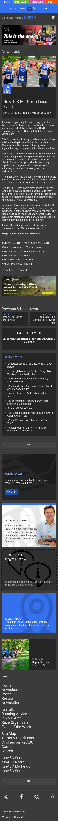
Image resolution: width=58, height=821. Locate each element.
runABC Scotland (16, 758)
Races (7, 694)
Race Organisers (15, 722)
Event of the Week (16, 727)
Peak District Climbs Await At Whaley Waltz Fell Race (27, 380)
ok (29, 8)
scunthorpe (34, 247)
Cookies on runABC (17, 742)
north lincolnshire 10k (17, 255)
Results (8, 698)
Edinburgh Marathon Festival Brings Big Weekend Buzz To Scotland (29, 373)
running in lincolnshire (18, 259)
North (6, 2)
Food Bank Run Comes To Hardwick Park (43, 318)
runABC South (13, 771)
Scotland (21, 2)
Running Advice (14, 714)
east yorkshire (12, 247)
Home (7, 685)
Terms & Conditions (18, 738)
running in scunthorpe (17, 263)
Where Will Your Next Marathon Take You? (27, 422)
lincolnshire (11, 243)
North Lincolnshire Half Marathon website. (24, 227)
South (51, 2)
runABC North (13, 762)
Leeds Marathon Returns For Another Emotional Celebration (27, 402)
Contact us (10, 746)
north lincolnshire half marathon (24, 251)
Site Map (9, 733)
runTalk (8, 709)
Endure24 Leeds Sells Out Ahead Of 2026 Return (30, 365)
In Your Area (12, 718)
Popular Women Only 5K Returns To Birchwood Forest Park (27, 429)
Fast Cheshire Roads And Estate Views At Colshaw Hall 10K (30, 414)
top (29, 444)
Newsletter (10, 703)
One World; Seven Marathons (14, 317)
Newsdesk (10, 690)
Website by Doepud (12, 817)
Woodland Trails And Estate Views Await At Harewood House (29, 387)
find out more (40, 8)
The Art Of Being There (20, 408)
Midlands (37, 2)
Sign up (11, 492)
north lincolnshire (36, 243)
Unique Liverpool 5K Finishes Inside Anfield (27, 395)
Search (7, 751)
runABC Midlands (16, 766)
